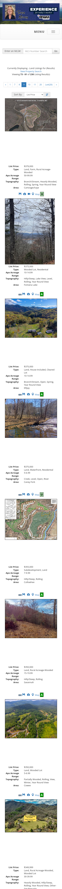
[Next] (5, 84)
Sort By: (18, 94)
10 (29, 84)
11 (35, 84)
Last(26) (48, 84)
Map (35, 194)
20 (41, 84)
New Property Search (31, 71)
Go (55, 51)
